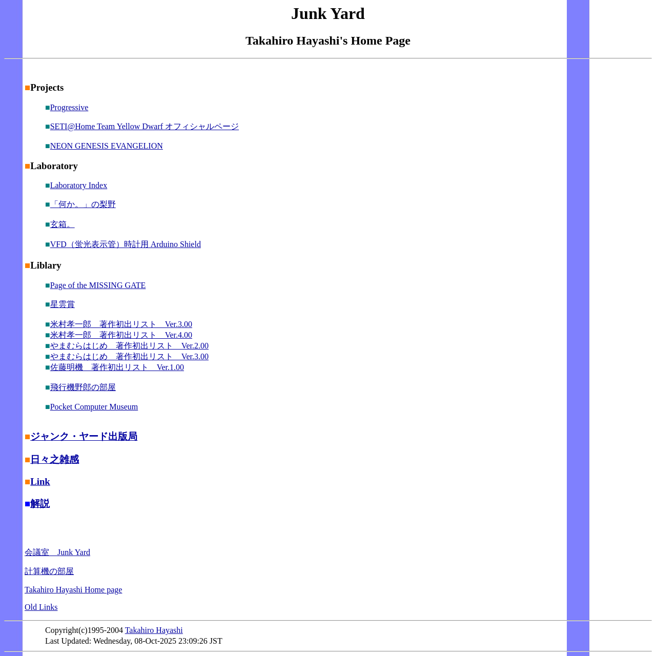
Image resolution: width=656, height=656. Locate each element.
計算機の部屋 (49, 571)
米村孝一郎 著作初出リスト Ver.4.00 (121, 335)
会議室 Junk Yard (57, 552)
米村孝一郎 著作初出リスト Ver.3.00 (121, 324)
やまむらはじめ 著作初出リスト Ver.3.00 (129, 356)
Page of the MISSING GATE (98, 285)
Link (40, 481)
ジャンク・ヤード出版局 (83, 436)
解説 (40, 503)
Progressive (69, 107)
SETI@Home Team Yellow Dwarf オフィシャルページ (144, 126)
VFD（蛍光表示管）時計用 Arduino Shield (125, 244)
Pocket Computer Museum (94, 406)
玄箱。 (62, 224)
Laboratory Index (79, 185)
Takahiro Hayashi (154, 630)
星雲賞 (62, 304)
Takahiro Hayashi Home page (73, 589)
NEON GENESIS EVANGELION (106, 145)
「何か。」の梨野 (83, 204)
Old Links (41, 607)
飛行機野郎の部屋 (83, 387)
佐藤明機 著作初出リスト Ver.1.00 (117, 367)
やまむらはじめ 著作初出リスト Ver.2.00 (129, 345)
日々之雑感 (54, 459)
